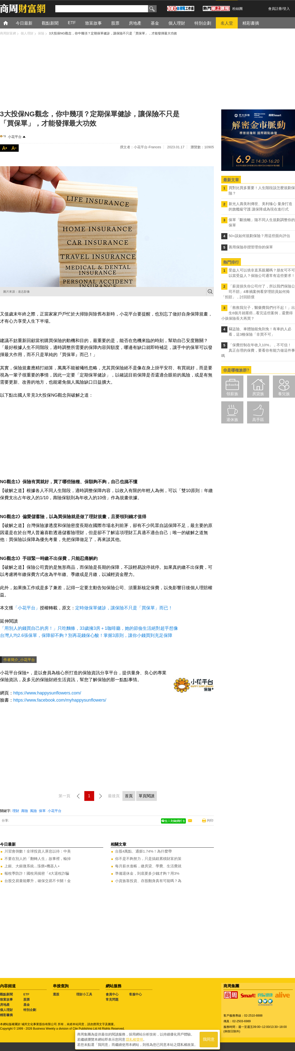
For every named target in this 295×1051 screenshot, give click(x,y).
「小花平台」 (26, 607)
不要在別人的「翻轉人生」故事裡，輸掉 (37, 858)
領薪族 (232, 394)
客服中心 (135, 994)
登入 (286, 9)
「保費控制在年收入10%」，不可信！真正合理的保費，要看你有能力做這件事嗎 (258, 350)
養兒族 (284, 394)
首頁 (10, 22)
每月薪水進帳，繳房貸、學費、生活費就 (148, 866)
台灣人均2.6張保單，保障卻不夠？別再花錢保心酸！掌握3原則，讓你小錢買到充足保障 (86, 635)
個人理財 (6, 1010)
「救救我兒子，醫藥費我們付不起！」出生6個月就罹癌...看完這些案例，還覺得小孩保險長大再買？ (258, 312)
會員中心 (112, 994)
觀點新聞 (6, 994)
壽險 (24, 811)
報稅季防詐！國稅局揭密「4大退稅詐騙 (36, 873)
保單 (42, 811)
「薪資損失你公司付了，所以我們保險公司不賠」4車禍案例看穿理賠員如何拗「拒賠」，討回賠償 (258, 291)
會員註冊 (275, 9)
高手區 (258, 420)
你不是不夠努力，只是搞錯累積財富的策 (148, 858)
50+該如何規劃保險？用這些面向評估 (259, 236)
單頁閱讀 (146, 796)
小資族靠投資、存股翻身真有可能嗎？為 (148, 881)
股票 (26, 999)
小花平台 (15, 137)
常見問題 (112, 999)
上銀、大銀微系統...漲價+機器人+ (32, 866)
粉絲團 (237, 9)
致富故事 (6, 999)
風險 (33, 811)
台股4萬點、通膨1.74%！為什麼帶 (143, 851)
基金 (26, 1004)
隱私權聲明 (134, 1039)
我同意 (209, 1039)
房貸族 (258, 394)
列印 (210, 820)
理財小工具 (84, 994)
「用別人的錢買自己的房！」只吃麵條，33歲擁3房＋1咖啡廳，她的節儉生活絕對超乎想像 (89, 628)
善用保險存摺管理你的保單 (251, 247)
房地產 (5, 1004)
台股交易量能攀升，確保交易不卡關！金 (37, 881)
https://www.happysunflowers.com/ (47, 693)
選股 (56, 994)
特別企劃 (29, 1010)
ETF (26, 994)
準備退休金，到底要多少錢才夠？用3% (147, 873)
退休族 (232, 420)
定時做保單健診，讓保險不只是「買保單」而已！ (124, 607)
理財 (15, 811)
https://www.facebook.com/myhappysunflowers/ (59, 700)
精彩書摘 (6, 1015)
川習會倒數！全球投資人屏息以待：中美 (37, 851)
